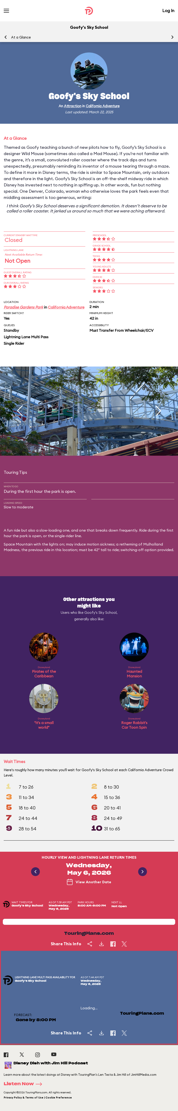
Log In (168, 10)
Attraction (72, 106)
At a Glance (21, 37)
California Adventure (103, 106)
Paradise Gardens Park (23, 307)
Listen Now (24, 1084)
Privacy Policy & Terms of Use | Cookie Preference (38, 1097)
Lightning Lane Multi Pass (26, 337)
